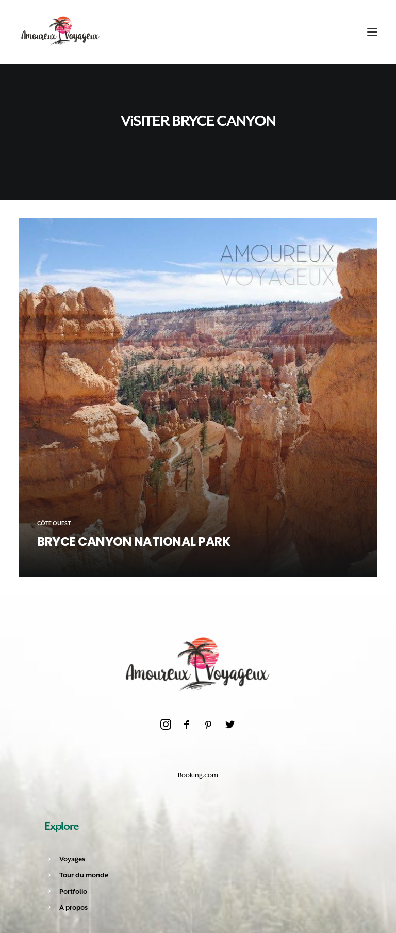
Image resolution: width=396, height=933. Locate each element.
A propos (73, 907)
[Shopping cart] (341, 32)
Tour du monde (83, 875)
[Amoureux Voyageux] (61, 32)
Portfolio (73, 891)
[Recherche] (322, 32)
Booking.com (198, 775)
